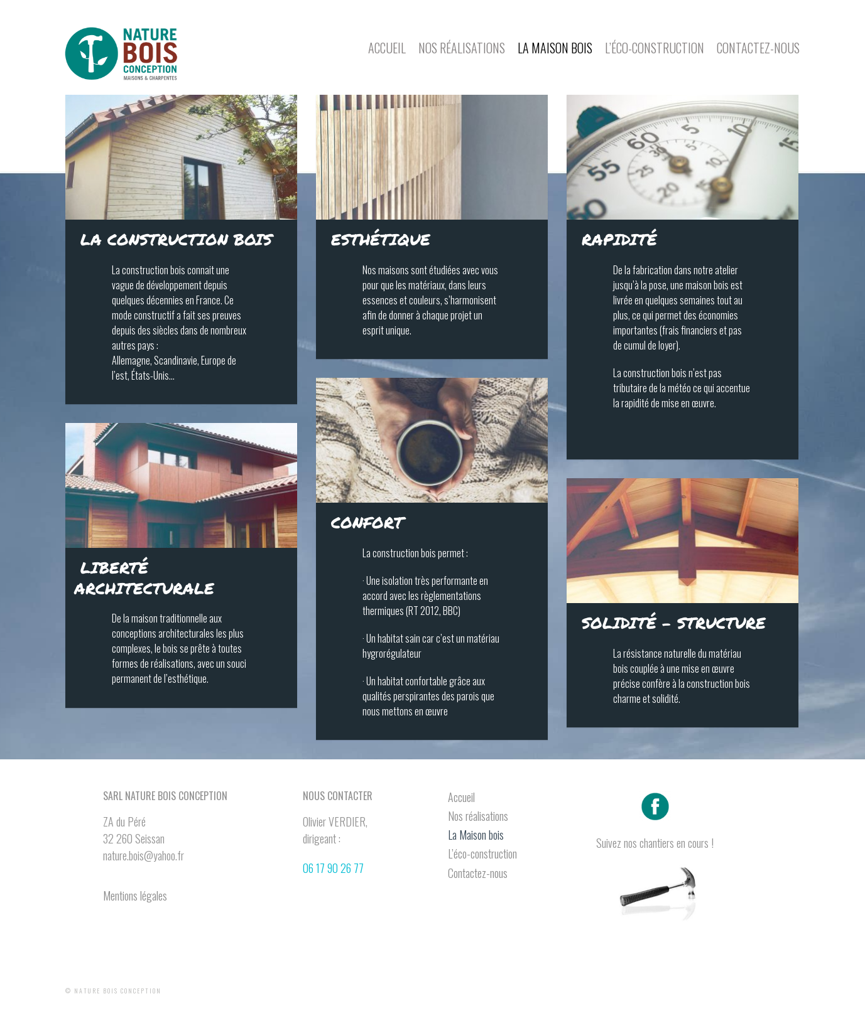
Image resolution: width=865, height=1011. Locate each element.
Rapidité (619, 239)
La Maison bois (555, 47)
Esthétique (380, 239)
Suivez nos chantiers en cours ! (655, 843)
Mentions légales (135, 895)
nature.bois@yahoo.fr (143, 855)
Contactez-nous (758, 47)
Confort (367, 522)
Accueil (387, 47)
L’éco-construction (654, 47)
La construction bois (176, 239)
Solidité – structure (674, 622)
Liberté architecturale (144, 577)
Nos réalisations (461, 47)
